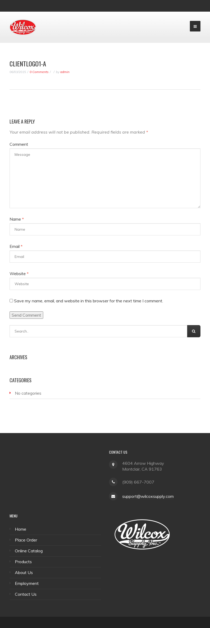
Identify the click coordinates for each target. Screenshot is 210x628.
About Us (24, 572)
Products (23, 561)
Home (20, 529)
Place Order (26, 540)
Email (16, 246)
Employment (27, 583)
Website (19, 273)
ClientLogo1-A (28, 63)
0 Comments (39, 72)
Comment (19, 144)
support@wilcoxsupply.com (148, 496)
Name (17, 219)
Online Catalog (29, 550)
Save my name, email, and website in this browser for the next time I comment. (88, 300)
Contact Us (26, 594)
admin (64, 72)
